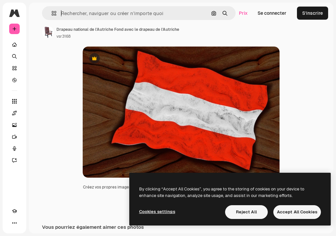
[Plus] (14, 223)
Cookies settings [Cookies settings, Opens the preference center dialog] (157, 211)
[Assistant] (14, 160)
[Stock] (14, 68)
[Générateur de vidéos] (14, 136)
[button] (51, 13)
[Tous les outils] (14, 101)
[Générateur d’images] (14, 125)
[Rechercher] (14, 56)
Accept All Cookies (297, 212)
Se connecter (272, 13)
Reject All (246, 212)
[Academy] (14, 211)
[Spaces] (14, 113)
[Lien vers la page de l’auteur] (48, 32)
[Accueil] (14, 44)
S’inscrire (312, 13)
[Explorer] (14, 80)
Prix (243, 13)
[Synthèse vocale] (14, 148)
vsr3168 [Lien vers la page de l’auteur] (63, 36)
